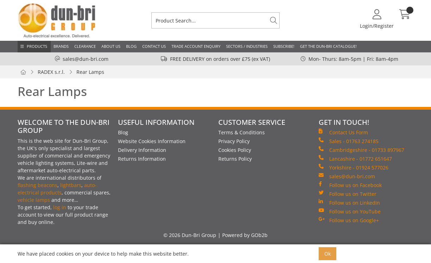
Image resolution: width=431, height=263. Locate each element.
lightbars (70, 185)
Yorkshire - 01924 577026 (353, 167)
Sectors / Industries (247, 46)
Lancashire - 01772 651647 (355, 158)
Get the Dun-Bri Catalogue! (328, 46)
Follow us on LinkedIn (349, 202)
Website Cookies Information (152, 141)
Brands (61, 46)
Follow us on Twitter (347, 193)
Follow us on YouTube (350, 211)
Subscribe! (283, 46)
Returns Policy (235, 158)
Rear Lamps (90, 72)
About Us (110, 46)
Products (37, 46)
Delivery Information (142, 150)
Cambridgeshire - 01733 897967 (361, 149)
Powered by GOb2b (245, 235)
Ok (327, 253)
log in (59, 207)
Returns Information (142, 158)
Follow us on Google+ (349, 220)
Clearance (85, 46)
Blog (131, 46)
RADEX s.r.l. (51, 72)
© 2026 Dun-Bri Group (189, 235)
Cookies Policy (234, 150)
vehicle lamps (34, 200)
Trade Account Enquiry (195, 46)
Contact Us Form (343, 132)
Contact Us (154, 46)
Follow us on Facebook (350, 184)
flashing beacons (37, 185)
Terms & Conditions (241, 132)
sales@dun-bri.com (85, 59)
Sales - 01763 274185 (349, 141)
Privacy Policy (234, 141)
